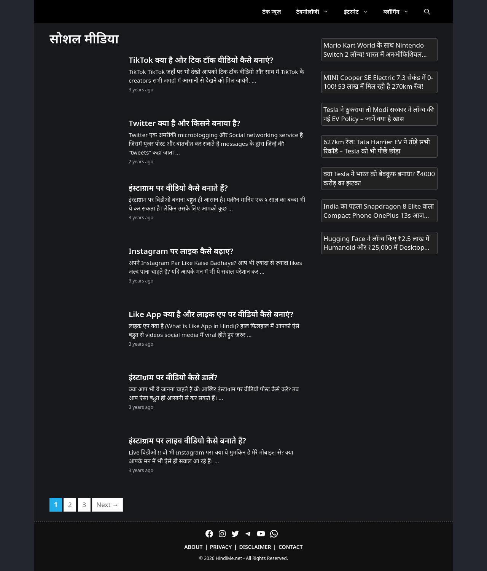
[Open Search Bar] (427, 11)
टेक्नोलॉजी (316, 11)
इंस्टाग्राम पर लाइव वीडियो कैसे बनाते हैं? (187, 440)
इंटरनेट (360, 11)
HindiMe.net (229, 558)
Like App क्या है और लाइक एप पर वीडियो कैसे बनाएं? (211, 314)
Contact (291, 546)
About (193, 546)
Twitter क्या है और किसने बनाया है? (184, 123)
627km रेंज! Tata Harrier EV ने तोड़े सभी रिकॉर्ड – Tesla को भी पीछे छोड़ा (376, 146)
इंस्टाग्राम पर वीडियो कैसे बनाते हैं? (178, 187)
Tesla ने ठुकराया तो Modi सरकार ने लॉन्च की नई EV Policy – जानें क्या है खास (378, 114)
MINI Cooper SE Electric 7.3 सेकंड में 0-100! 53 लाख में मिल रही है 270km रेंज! (378, 82)
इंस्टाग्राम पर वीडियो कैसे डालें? (173, 377)
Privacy (221, 546)
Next (107, 504)
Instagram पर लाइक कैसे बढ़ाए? (181, 251)
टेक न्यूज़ (271, 11)
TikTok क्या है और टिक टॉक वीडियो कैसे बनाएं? (201, 59)
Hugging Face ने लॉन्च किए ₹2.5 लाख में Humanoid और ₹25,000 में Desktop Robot (376, 243)
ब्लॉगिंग (400, 11)
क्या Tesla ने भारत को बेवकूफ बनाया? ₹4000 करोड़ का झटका (379, 178)
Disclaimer (255, 546)
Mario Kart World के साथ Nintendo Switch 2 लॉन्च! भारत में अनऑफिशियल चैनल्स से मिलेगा (373, 50)
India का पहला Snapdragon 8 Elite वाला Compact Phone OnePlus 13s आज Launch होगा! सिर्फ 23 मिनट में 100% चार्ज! (378, 211)
